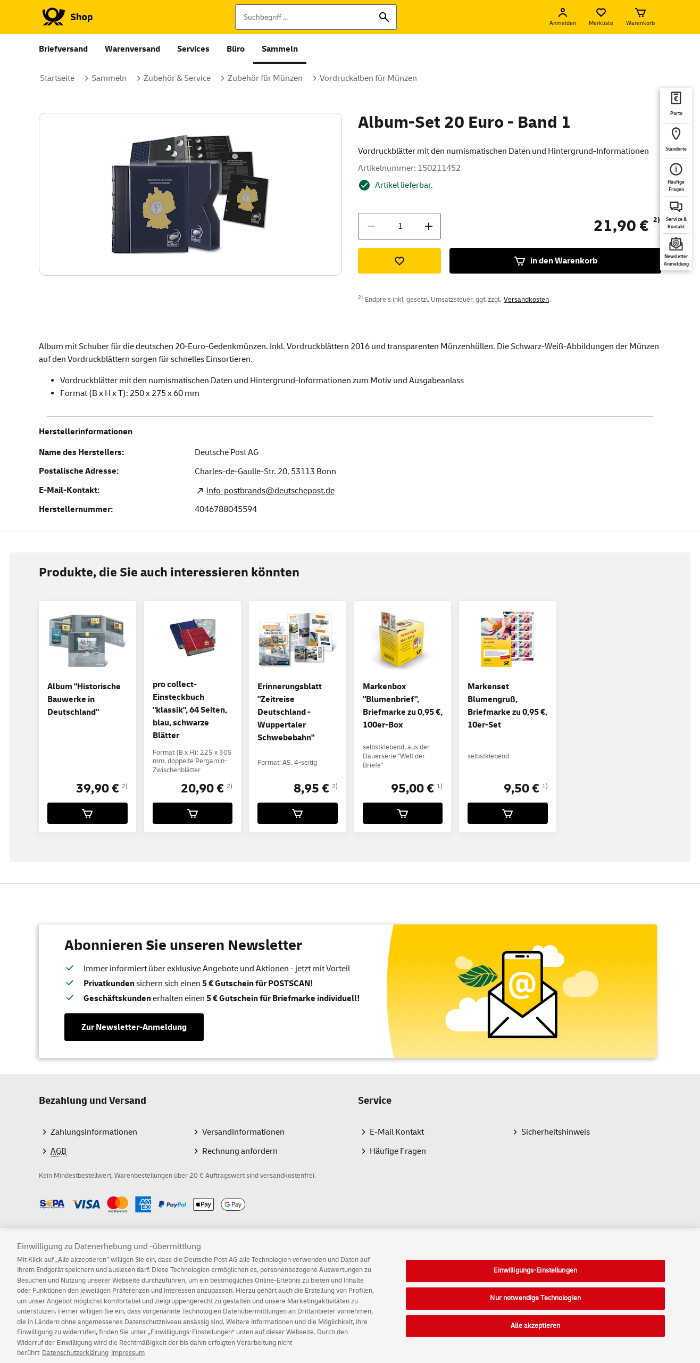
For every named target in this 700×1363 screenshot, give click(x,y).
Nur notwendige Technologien (535, 1306)
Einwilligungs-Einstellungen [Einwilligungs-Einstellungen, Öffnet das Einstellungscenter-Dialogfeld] (535, 1279)
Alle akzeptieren (535, 1334)
